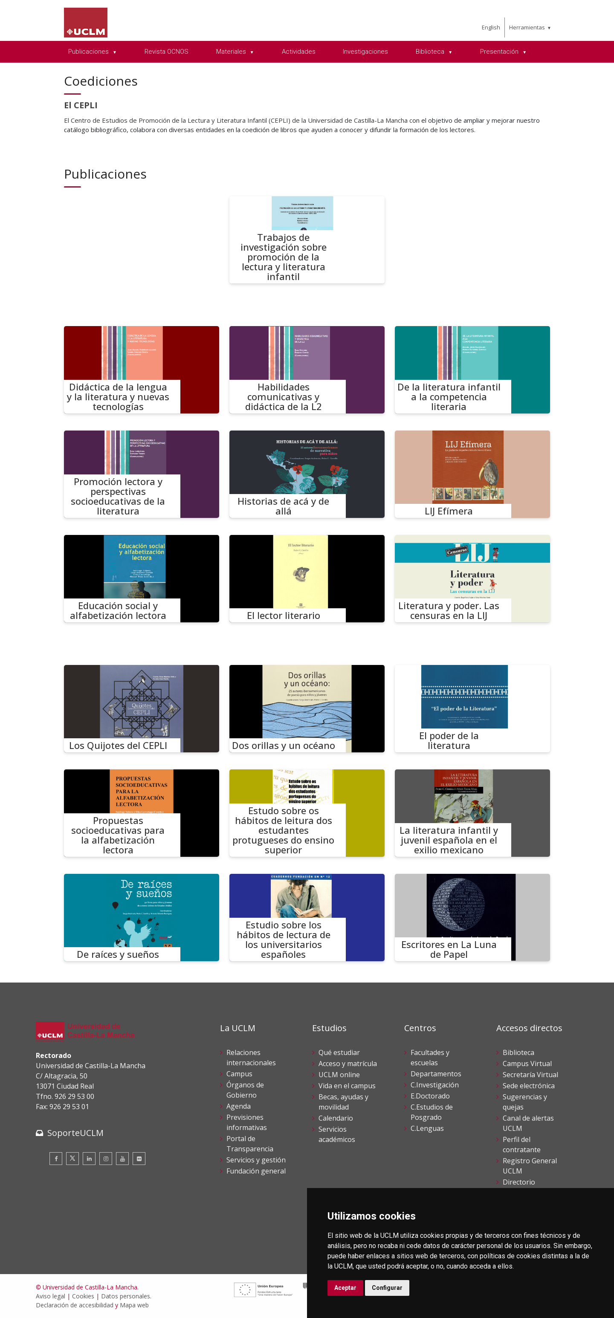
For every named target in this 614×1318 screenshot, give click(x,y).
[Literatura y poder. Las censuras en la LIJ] (472, 578)
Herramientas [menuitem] (527, 27)
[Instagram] (105, 1158)
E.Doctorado (430, 1096)
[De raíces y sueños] (141, 917)
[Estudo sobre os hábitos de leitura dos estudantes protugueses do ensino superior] (307, 813)
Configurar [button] (387, 1287)
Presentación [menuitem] (500, 51)
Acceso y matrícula (348, 1063)
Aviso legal (50, 1296)
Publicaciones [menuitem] (89, 51)
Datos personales (125, 1296)
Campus (239, 1073)
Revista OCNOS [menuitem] (166, 51)
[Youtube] (122, 1158)
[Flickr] (139, 1158)
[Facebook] (55, 1158)
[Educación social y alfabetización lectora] (141, 578)
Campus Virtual (527, 1063)
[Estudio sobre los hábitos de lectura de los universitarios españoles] (307, 917)
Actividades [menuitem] (299, 51)
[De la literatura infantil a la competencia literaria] (472, 370)
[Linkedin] (89, 1158)
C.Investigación (435, 1085)
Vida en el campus (347, 1085)
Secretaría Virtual (530, 1074)
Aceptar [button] (345, 1287)
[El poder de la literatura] (472, 708)
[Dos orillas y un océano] (307, 708)
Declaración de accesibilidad (74, 1305)
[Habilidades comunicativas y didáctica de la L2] (307, 370)
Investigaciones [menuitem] (365, 51)
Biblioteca (518, 1052)
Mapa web (134, 1305)
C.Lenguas (427, 1128)
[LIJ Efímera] (472, 474)
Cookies (83, 1296)
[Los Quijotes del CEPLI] (141, 708)
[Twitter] (72, 1158)
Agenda (238, 1106)
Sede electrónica (529, 1085)
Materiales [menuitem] (232, 51)
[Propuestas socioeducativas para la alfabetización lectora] (141, 813)
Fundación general (256, 1171)
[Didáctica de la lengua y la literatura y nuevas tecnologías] (141, 370)
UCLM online (339, 1074)
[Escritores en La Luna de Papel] (472, 917)
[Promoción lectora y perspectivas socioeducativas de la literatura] (141, 474)
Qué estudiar (339, 1052)
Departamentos (436, 1073)
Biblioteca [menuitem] (431, 51)
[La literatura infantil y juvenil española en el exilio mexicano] (472, 813)
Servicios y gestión (256, 1160)
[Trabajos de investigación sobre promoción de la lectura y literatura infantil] (307, 240)
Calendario (336, 1118)
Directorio (519, 1182)
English (491, 27)
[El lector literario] (307, 578)
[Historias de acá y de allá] (307, 474)
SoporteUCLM (75, 1133)
